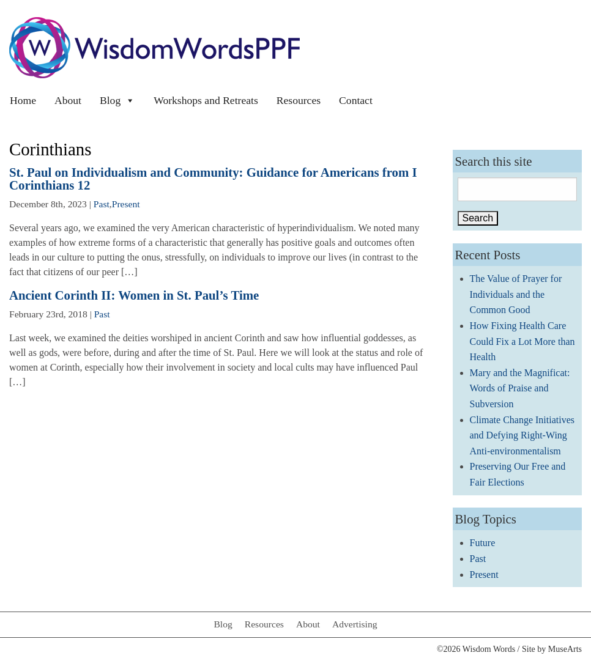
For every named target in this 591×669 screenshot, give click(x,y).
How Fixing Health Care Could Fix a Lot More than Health (522, 341)
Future (483, 543)
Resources (299, 100)
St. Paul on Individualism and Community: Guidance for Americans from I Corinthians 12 (213, 178)
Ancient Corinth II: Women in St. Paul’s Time (134, 295)
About (67, 100)
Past (102, 204)
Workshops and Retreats (206, 100)
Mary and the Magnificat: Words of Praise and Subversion (520, 388)
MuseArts (565, 649)
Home (23, 100)
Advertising (354, 624)
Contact (356, 100)
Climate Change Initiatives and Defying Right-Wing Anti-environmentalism (522, 435)
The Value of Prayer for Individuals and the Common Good (516, 294)
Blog (117, 100)
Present (126, 204)
